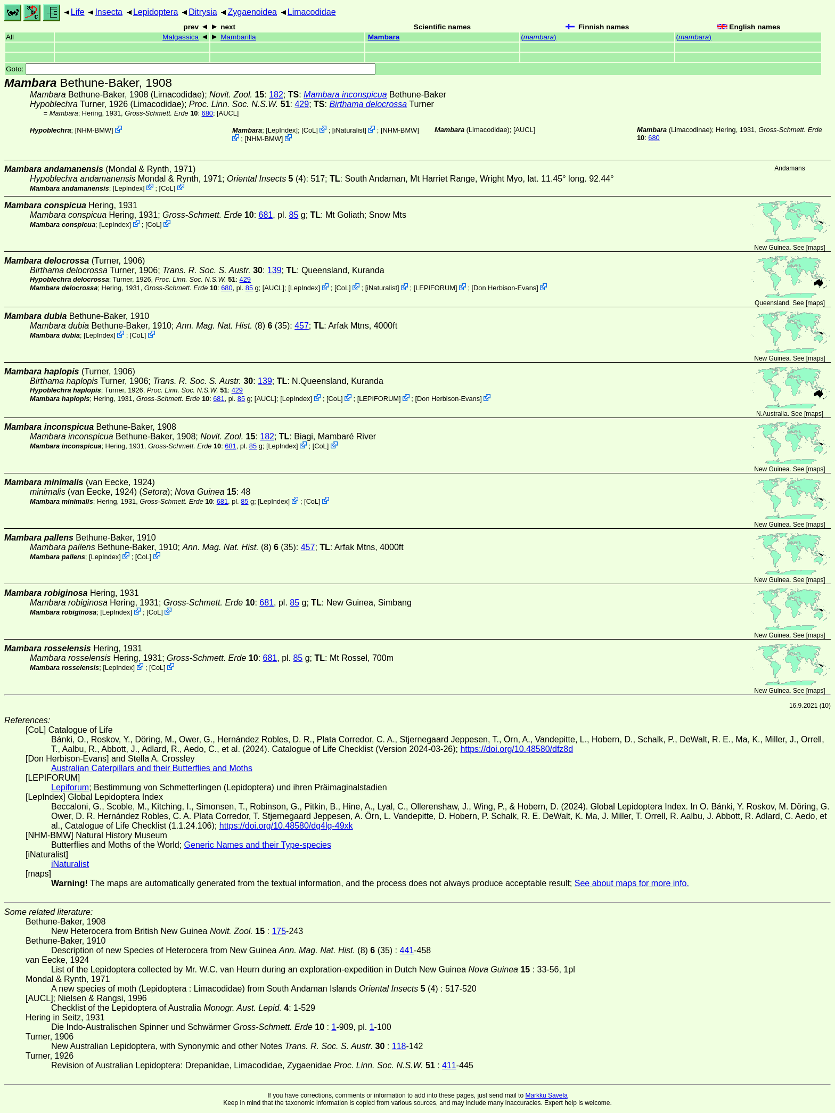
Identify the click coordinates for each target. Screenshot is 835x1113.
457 (301, 325)
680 (207, 113)
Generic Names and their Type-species (257, 844)
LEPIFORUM (435, 288)
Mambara (384, 37)
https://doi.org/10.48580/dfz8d (516, 749)
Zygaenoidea (252, 12)
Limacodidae (312, 12)
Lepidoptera (155, 12)
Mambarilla (238, 37)
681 (266, 214)
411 (449, 1065)
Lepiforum (70, 787)
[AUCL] (228, 113)
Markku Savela (546, 1095)
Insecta (108, 12)
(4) (266, 178)
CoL (310, 130)
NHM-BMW (94, 130)
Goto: (190, 69)
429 (301, 104)
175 (279, 931)
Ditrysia (203, 12)
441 (407, 950)
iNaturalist (349, 130)
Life (78, 12)
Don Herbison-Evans (504, 288)
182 (276, 94)
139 (274, 270)
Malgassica (180, 37)
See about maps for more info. (632, 883)
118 (399, 1046)
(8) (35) (233, 325)
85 (293, 214)
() (538, 37)
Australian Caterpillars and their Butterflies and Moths (151, 768)
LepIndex (282, 130)
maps (815, 247)
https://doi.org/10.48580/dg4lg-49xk (286, 825)
